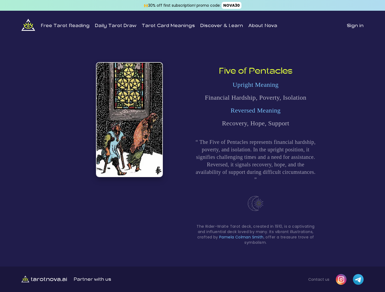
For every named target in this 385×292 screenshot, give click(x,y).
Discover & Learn (221, 26)
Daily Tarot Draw (115, 26)
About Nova (262, 26)
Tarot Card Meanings (168, 26)
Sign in (355, 26)
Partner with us (92, 279)
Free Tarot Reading (65, 26)
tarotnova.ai (44, 279)
